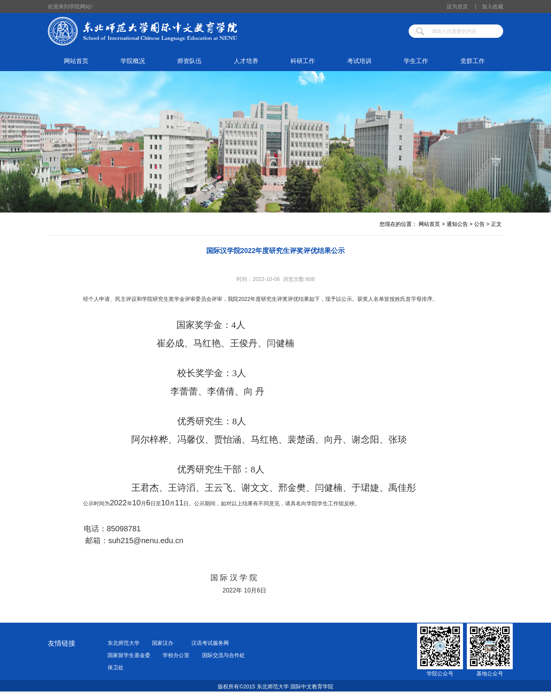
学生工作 (416, 61)
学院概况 (133, 61)
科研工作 (302, 61)
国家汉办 (162, 643)
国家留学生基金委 (129, 655)
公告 (479, 224)
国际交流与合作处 (223, 655)
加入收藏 (492, 6)
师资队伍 (189, 61)
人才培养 (246, 61)
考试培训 (359, 61)
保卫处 (116, 667)
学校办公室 (176, 655)
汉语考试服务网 (210, 643)
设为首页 (461, 6)
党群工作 (472, 61)
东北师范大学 (124, 643)
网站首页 (76, 61)
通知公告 (457, 224)
